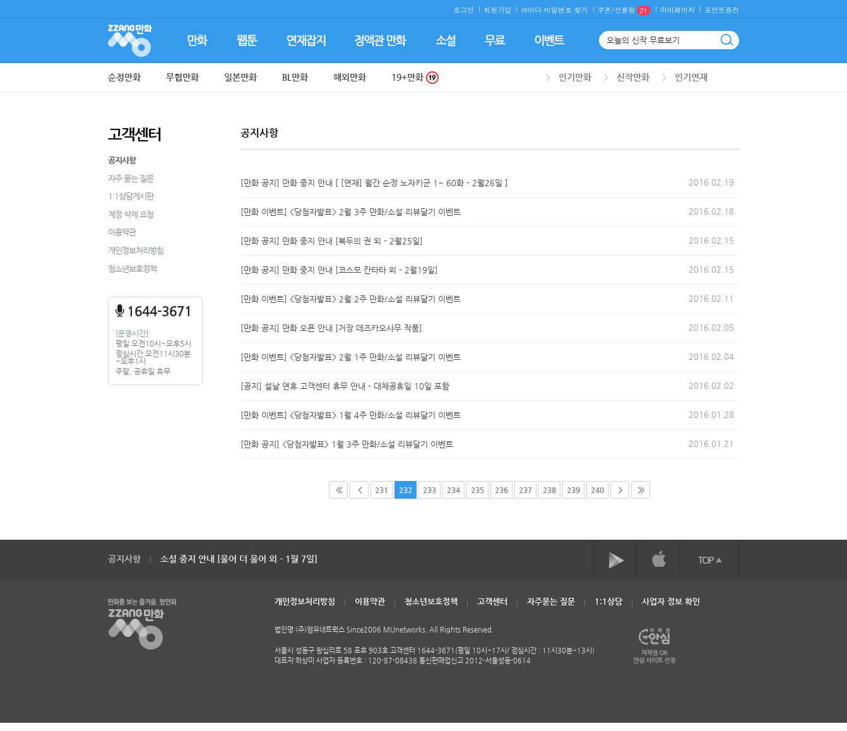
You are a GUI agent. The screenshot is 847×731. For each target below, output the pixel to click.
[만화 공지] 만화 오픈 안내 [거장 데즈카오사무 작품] (331, 328)
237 (525, 489)
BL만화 (295, 77)
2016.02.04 (711, 356)
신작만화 (633, 77)
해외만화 (349, 77)
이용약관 (122, 232)
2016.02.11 (711, 298)
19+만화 (415, 77)
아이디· (532, 9)
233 (429, 489)
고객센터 (492, 601)
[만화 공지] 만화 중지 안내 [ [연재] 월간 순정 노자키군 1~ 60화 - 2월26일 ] (374, 182)
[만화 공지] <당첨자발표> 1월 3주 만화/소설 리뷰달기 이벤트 (346, 444)
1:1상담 (608, 601)
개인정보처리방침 (135, 250)
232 (405, 489)
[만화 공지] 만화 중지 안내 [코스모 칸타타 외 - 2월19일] (339, 270)
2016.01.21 (711, 443)
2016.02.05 (711, 327)
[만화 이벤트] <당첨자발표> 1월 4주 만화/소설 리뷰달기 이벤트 (350, 415)
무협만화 (182, 77)
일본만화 (240, 77)
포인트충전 (721, 9)
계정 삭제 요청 (130, 214)
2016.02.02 (711, 385)
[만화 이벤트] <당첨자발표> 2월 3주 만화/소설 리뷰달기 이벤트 (350, 212)
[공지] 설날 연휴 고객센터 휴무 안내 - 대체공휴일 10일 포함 (344, 386)
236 (501, 489)
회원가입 (497, 9)
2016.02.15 (711, 240)
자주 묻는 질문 (130, 178)
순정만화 (124, 77)
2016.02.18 (711, 211)
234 (453, 489)
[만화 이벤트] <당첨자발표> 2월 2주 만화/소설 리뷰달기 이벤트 (350, 299)
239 (573, 489)
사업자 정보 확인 (671, 601)
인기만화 (575, 77)
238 (549, 489)
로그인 (463, 9)
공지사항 (122, 160)
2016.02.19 (711, 182)
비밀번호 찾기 (566, 9)
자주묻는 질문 (551, 601)
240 (597, 489)
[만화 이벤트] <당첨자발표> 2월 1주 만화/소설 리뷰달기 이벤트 (350, 357)
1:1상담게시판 (130, 196)
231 (381, 489)
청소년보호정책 (132, 268)
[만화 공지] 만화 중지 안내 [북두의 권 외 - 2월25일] (331, 241)
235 (477, 489)
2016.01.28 (711, 414)
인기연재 (691, 77)
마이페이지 (677, 9)
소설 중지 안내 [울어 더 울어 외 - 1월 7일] (238, 559)
